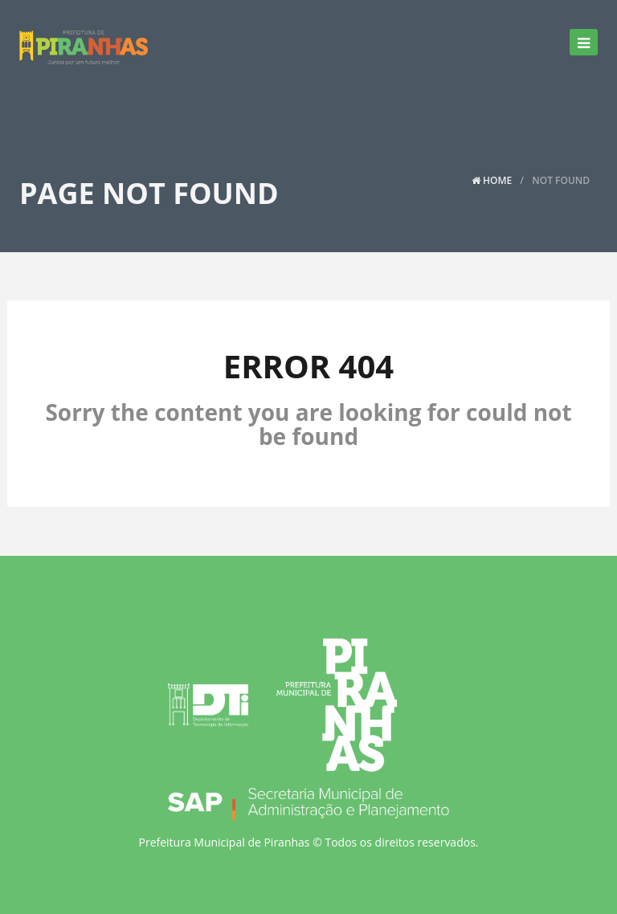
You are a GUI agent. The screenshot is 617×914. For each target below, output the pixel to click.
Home (492, 180)
